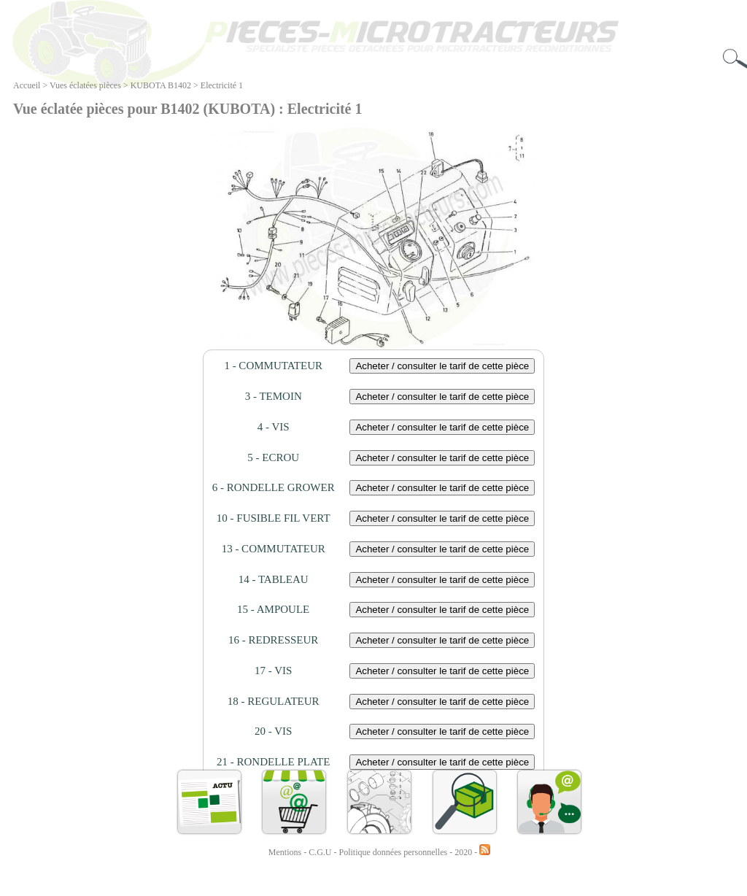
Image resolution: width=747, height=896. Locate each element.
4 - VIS (274, 427)
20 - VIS (273, 731)
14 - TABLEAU (274, 579)
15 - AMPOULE (273, 609)
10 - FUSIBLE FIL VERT (273, 518)
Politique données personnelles (394, 852)
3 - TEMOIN (273, 396)
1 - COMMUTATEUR (273, 365)
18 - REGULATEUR (274, 701)
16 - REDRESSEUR (273, 640)
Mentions (284, 852)
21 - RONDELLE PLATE (273, 762)
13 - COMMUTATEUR (273, 549)
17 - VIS (273, 670)
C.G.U (321, 852)
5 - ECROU (273, 457)
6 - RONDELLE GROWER (273, 487)
